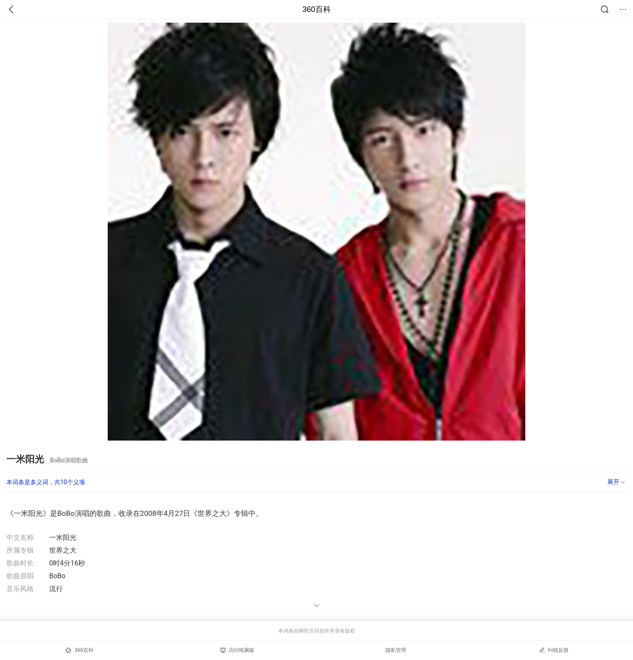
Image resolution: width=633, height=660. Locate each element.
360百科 (316, 9)
